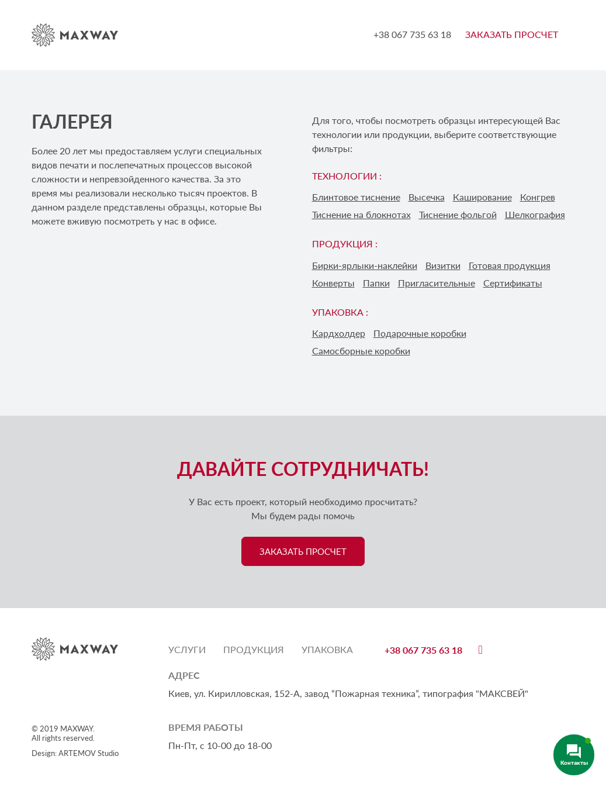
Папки (376, 282)
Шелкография (535, 214)
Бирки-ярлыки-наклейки (364, 265)
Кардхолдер (338, 333)
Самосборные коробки (361, 350)
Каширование (482, 196)
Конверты (333, 282)
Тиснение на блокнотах (361, 214)
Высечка (426, 196)
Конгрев (537, 196)
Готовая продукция (509, 265)
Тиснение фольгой (458, 214)
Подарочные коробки (419, 333)
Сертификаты (512, 282)
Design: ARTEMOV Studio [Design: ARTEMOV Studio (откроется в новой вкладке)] (75, 753)
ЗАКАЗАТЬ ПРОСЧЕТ (511, 34)
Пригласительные (436, 282)
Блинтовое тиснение (356, 196)
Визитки (442, 265)
